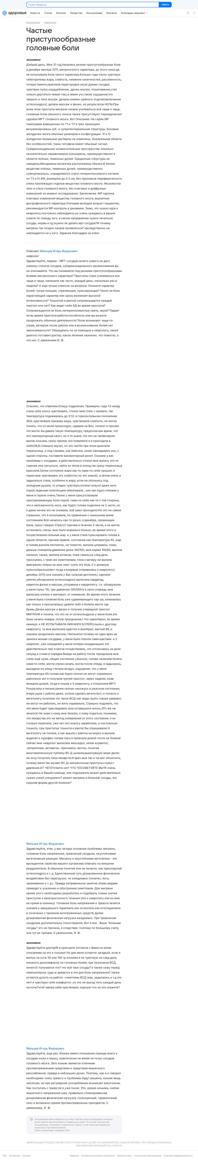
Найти (165, 4)
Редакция (74, 1155)
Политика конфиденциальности (178, 1155)
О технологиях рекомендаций (147, 1155)
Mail (5, 1155)
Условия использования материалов (98, 1155)
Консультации (33, 22)
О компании (14, 1155)
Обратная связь (124, 1155)
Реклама (27, 1155)
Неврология (50, 22)
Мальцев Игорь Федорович (59, 251)
